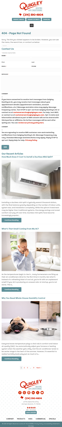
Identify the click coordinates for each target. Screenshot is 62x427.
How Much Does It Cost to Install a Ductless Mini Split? (27, 155)
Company (10, 418)
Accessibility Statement (51, 423)
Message (5, 74)
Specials (52, 418)
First (3, 62)
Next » (38, 366)
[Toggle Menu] (31, 25)
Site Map (31, 425)
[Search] (31, 45)
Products (21, 418)
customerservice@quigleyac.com (27, 112)
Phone (34, 66)
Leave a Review (31, 411)
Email (4, 66)
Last (33, 62)
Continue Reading (13, 219)
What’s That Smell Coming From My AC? (20, 227)
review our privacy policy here (31, 122)
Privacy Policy (31, 140)
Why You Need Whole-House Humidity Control (23, 297)
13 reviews (33, 409)
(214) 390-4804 (33, 15)
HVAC (30, 418)
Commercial (41, 418)
